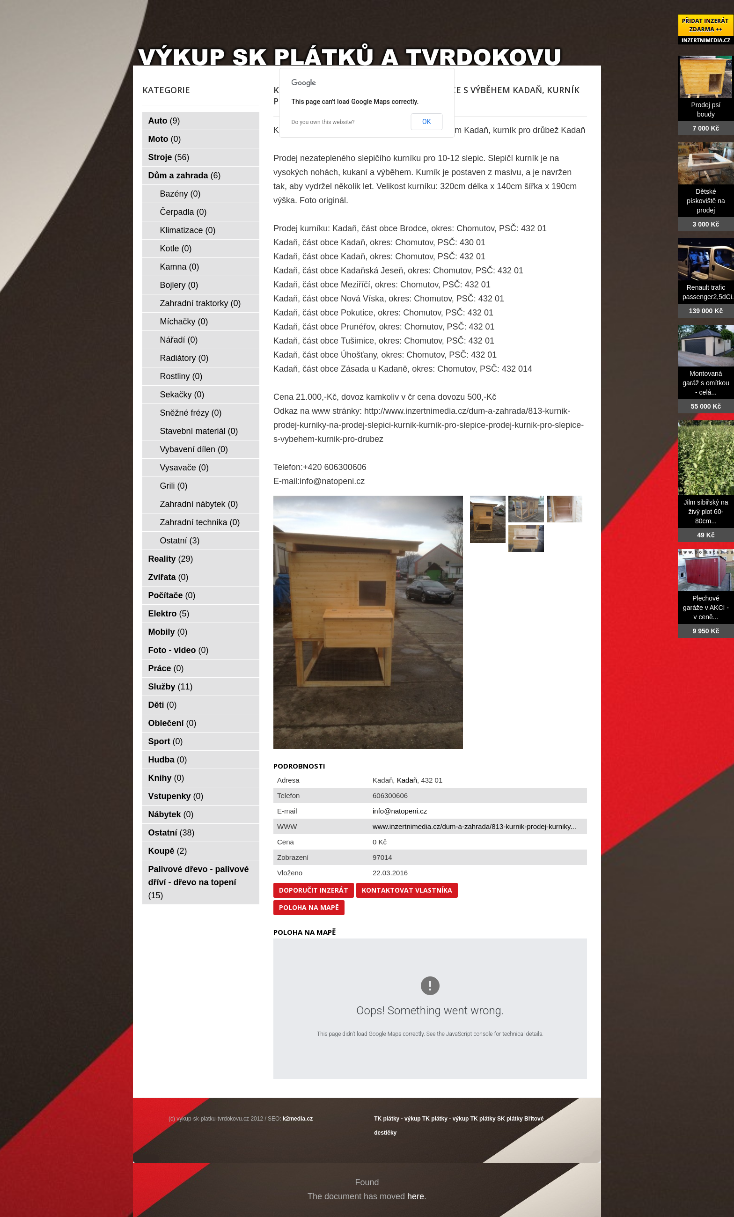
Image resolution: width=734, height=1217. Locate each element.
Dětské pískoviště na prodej (706, 201)
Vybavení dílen (194, 449)
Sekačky (182, 394)
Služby (170, 686)
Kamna (179, 266)
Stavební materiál (199, 431)
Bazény (180, 193)
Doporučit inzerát (313, 890)
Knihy (166, 778)
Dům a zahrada (184, 175)
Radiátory (184, 358)
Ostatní (180, 540)
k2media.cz (298, 1118)
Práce (166, 668)
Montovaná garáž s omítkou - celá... (706, 383)
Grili (174, 486)
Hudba (167, 759)
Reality (170, 559)
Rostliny (181, 376)
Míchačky (184, 321)
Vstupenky (176, 796)
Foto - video (178, 650)
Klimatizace (188, 230)
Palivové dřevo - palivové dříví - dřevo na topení (198, 882)
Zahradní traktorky (200, 303)
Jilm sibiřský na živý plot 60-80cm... (706, 512)
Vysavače (184, 467)
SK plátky (510, 1118)
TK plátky (483, 1118)
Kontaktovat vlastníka (407, 890)
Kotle (176, 248)
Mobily (168, 632)
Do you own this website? (323, 122)
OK (426, 121)
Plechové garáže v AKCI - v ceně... (706, 607)
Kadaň (407, 780)
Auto (164, 120)
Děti (162, 705)
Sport (165, 741)
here (415, 1196)
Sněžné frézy (191, 413)
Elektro (169, 613)
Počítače (172, 595)
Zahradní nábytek (199, 504)
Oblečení (172, 723)
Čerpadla (183, 212)
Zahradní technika (200, 522)
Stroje (169, 157)
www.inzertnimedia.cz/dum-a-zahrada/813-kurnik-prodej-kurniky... (474, 826)
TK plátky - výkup (397, 1118)
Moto (164, 139)
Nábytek (171, 814)
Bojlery (179, 285)
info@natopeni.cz (400, 811)
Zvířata (168, 577)
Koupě (167, 851)
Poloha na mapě (309, 907)
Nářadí (179, 340)
